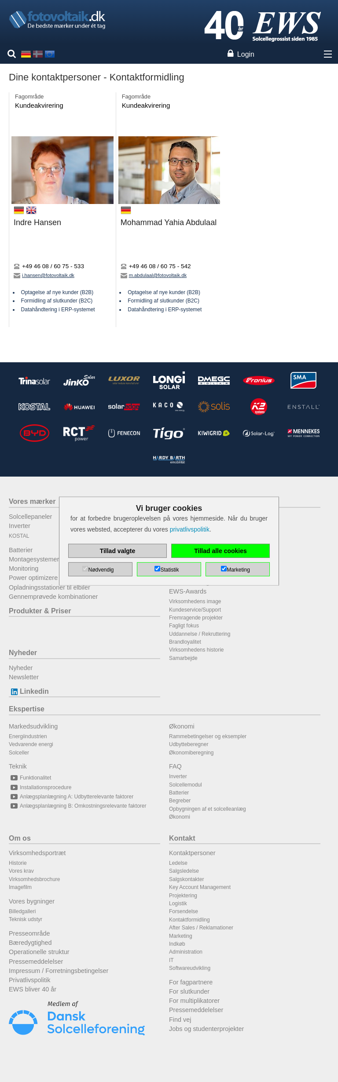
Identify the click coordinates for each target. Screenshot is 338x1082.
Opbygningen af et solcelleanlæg (207, 809)
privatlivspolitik (189, 529)
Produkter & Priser (40, 611)
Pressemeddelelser (36, 961)
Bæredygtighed (30, 942)
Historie (18, 863)
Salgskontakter (186, 879)
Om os (20, 838)
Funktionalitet (30, 778)
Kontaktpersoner (192, 852)
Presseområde (29, 933)
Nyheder (23, 652)
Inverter (19, 525)
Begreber (180, 801)
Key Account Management (200, 887)
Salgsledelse (184, 871)
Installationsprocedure (40, 787)
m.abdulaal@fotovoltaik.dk (154, 275)
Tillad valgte (118, 551)
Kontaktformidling (189, 920)
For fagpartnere (191, 982)
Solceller (19, 753)
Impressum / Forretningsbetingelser (58, 970)
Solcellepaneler (30, 516)
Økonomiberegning (191, 753)
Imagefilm (20, 887)
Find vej (180, 1019)
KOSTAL (19, 536)
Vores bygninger (32, 901)
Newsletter (24, 677)
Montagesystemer (34, 559)
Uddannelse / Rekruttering (199, 634)
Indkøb (177, 944)
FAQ (175, 766)
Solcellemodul (185, 785)
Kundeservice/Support (195, 610)
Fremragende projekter (196, 618)
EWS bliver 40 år (32, 989)
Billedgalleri (22, 911)
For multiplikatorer (194, 1000)
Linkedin (29, 691)
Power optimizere (33, 577)
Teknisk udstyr (25, 919)
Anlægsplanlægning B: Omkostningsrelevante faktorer (77, 806)
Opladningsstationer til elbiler (49, 587)
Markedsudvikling (33, 726)
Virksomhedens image (195, 601)
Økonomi (182, 726)
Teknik (18, 766)
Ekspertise (26, 709)
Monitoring (23, 568)
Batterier (21, 550)
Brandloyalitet (185, 642)
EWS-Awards (187, 591)
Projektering (183, 896)
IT (171, 960)
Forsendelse (183, 911)
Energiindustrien (28, 736)
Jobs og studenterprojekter (206, 1028)
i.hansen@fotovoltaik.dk (44, 275)
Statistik (169, 570)
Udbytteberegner (188, 744)
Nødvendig (101, 570)
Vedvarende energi (31, 744)
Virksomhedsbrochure (34, 879)
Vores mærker (32, 501)
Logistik (178, 903)
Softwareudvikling (189, 968)
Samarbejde (183, 658)
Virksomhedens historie (196, 650)
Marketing (180, 936)
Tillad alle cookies (220, 551)
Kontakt (182, 838)
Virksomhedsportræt (37, 852)
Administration (185, 952)
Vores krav (21, 871)
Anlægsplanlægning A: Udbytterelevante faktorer (71, 797)
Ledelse (178, 863)
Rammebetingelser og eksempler (207, 736)
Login (245, 54)
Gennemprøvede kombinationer (53, 596)
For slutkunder (189, 991)
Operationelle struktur (39, 951)
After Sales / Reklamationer (201, 928)
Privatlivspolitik (29, 980)
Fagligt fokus (184, 626)
